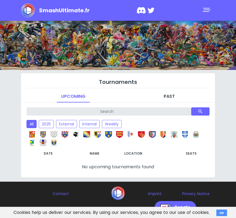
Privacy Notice (196, 193)
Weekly (112, 124)
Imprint (155, 193)
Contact (61, 193)
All (32, 124)
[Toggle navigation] (207, 10)
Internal (89, 124)
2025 (46, 124)
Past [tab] (169, 96)
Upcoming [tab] (73, 96)
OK (221, 213)
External (66, 124)
